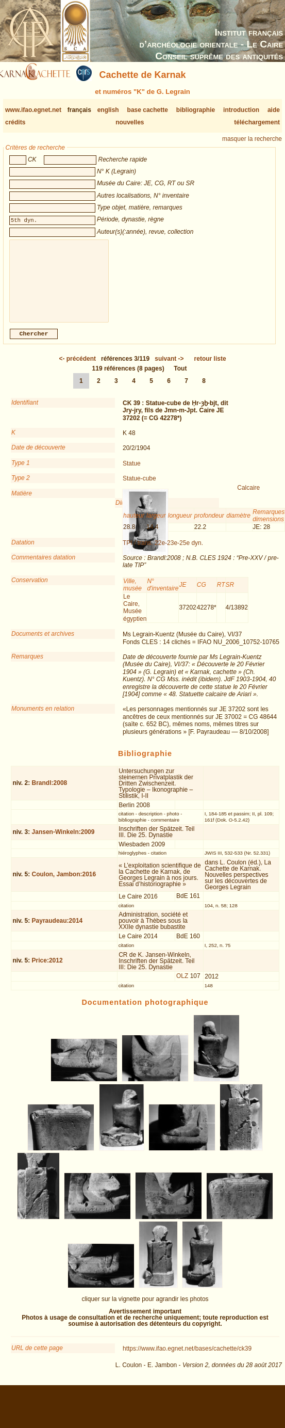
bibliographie (195, 110)
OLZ (182, 984)
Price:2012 (47, 968)
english (108, 110)
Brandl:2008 (50, 791)
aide (273, 110)
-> (169, 367)
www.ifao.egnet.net (33, 110)
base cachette (147, 110)
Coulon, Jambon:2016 (64, 882)
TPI (127, 551)
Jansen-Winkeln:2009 (63, 840)
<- (77, 367)
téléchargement (257, 122)
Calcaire (248, 496)
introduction (241, 110)
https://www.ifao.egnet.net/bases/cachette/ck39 (187, 1356)
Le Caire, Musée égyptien (134, 616)
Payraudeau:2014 (57, 929)
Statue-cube (139, 486)
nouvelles (129, 122)
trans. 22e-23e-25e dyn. (170, 551)
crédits (15, 122)
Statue (132, 471)
